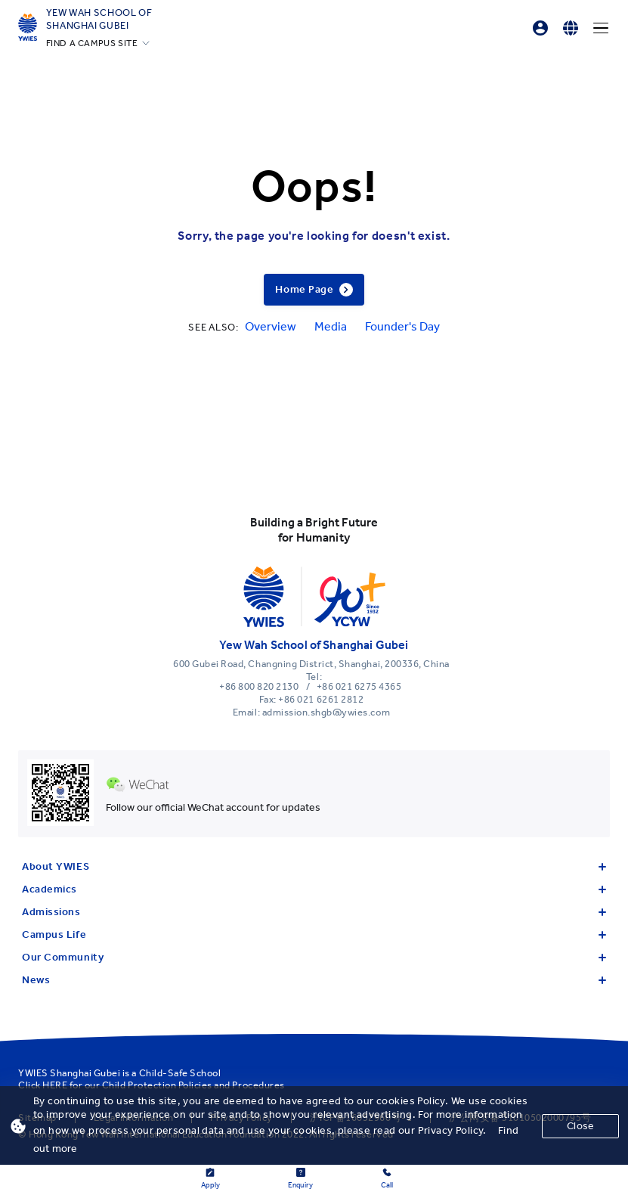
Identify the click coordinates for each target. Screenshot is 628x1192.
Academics (314, 889)
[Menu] (601, 28)
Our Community (314, 957)
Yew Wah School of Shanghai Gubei (99, 19)
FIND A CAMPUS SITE (92, 43)
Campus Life (314, 934)
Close (580, 1125)
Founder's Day (402, 326)
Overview (270, 326)
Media (330, 326)
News (314, 979)
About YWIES (314, 866)
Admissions (314, 911)
